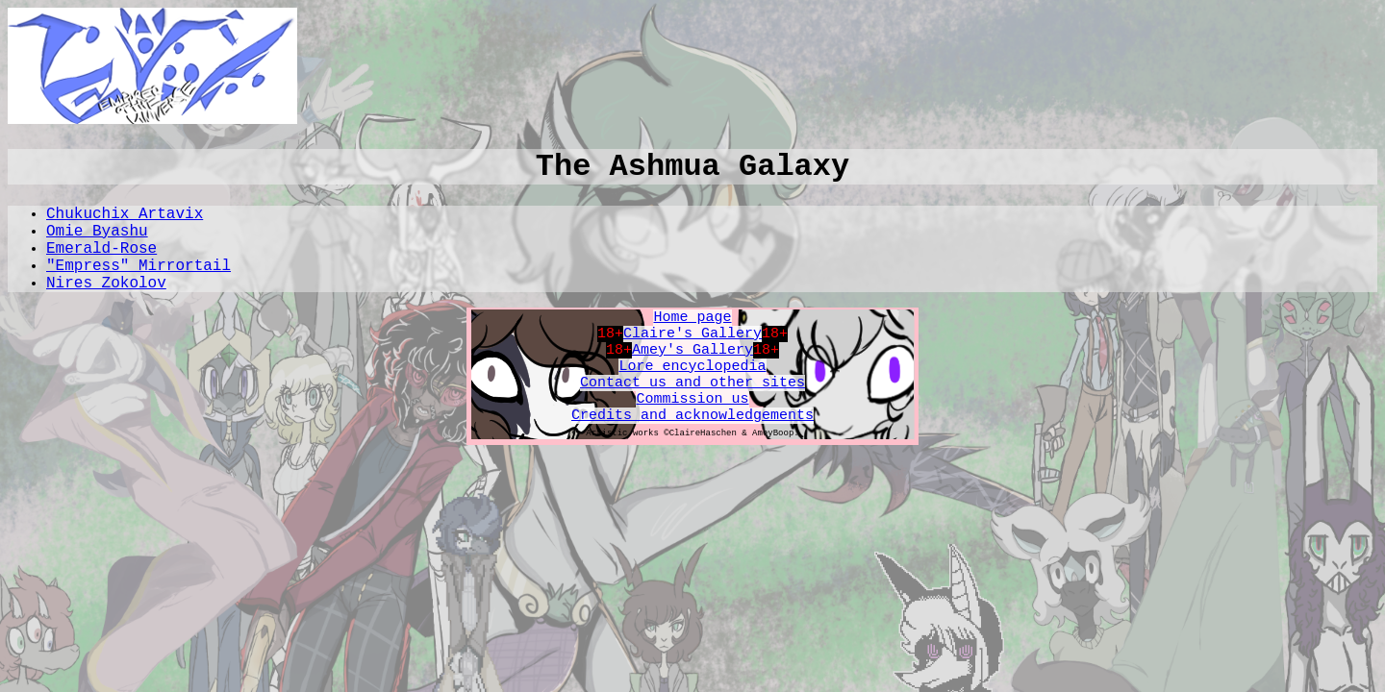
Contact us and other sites (692, 383)
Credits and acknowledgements (692, 416)
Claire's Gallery (692, 334)
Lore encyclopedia (692, 366)
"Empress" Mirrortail (138, 266)
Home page (692, 317)
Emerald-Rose (101, 249)
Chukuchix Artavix (124, 214)
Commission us (692, 399)
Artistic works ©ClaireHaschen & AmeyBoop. (692, 433)
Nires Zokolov (106, 283)
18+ (610, 334)
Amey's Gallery (692, 350)
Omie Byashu (97, 231)
